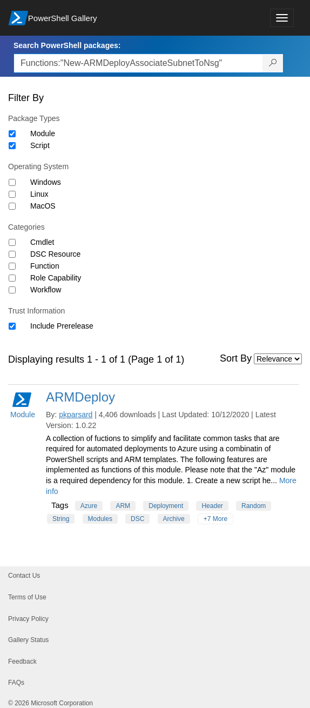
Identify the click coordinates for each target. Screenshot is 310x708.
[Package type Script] (12, 145)
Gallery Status (28, 640)
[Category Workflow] (12, 289)
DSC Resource (55, 254)
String (60, 519)
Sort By (236, 358)
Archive (174, 519)
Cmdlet (42, 242)
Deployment (166, 506)
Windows (45, 182)
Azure (88, 506)
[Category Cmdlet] (12, 242)
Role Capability (55, 277)
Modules (100, 519)
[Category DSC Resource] (12, 254)
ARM (123, 506)
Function (44, 266)
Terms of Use (27, 597)
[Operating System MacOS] (12, 206)
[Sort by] (278, 358)
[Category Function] (12, 266)
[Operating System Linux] (12, 194)
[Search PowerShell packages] (273, 63)
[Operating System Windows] (12, 182)
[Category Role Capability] (12, 278)
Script (40, 145)
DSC (137, 519)
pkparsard (75, 414)
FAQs (16, 682)
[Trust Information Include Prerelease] (12, 326)
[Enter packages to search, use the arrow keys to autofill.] (138, 63)
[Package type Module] (12, 133)
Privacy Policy (28, 619)
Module (42, 133)
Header (212, 506)
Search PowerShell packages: (67, 45)
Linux (39, 194)
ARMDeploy (80, 397)
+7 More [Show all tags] (215, 519)
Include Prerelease (61, 326)
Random (253, 506)
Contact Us (24, 575)
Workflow (45, 289)
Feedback (22, 661)
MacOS (43, 206)
